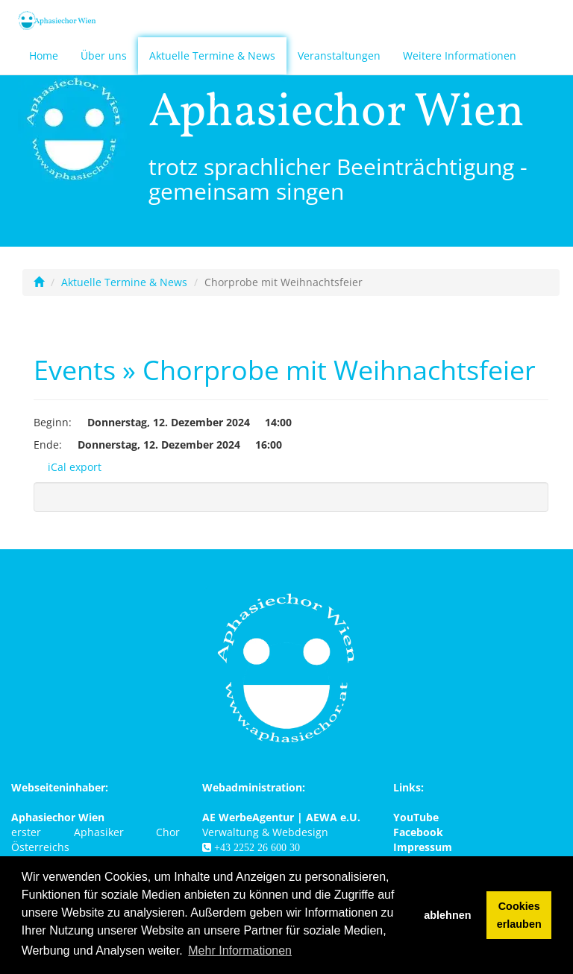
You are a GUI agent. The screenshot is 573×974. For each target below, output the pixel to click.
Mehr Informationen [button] (240, 950)
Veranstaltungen (339, 55)
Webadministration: (253, 787)
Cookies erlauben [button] (519, 915)
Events (75, 370)
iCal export (67, 467)
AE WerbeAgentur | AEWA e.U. (281, 817)
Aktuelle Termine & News (212, 55)
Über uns (104, 55)
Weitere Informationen (459, 55)
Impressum (422, 847)
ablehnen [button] (447, 915)
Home (43, 55)
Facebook (418, 832)
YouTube (416, 817)
